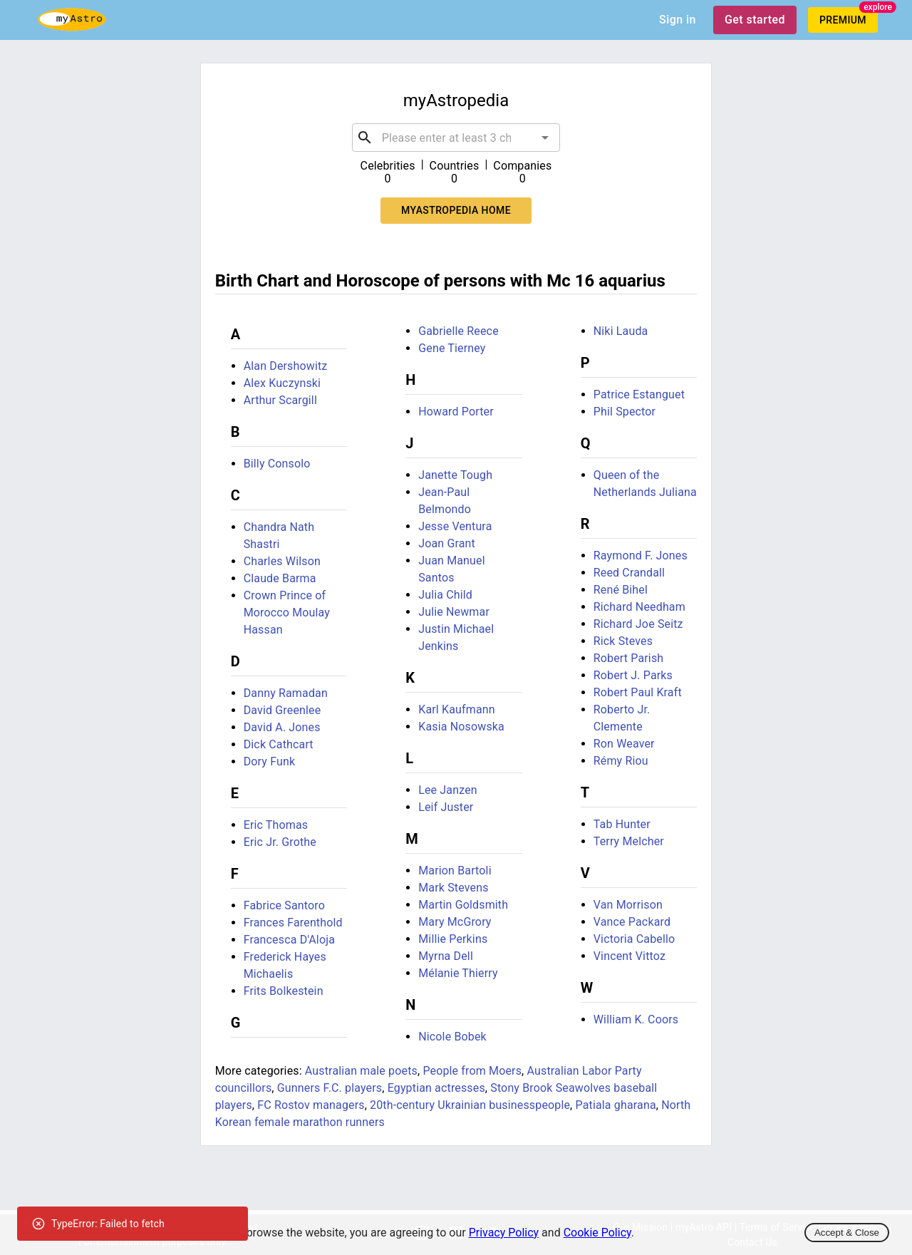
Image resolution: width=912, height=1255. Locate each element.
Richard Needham (639, 607)
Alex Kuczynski (282, 383)
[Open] (545, 138)
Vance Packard (632, 922)
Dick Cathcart (279, 744)
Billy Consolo (277, 463)
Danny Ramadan (286, 693)
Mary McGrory (454, 922)
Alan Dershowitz (286, 366)
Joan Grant (446, 543)
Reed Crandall (629, 572)
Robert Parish (629, 658)
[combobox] (456, 137)
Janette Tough (455, 475)
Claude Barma (280, 578)
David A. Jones (282, 727)
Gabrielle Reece (458, 331)
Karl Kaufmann (456, 709)
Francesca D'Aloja (289, 939)
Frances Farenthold (293, 922)
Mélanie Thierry (457, 973)
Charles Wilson (282, 561)
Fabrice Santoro (284, 905)
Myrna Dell (445, 956)
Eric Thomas (276, 825)
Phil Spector (625, 411)
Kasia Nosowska (461, 726)
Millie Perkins (452, 939)
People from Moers (472, 1071)
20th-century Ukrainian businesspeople (470, 1105)
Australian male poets (361, 1071)
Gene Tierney (451, 348)
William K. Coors (636, 1019)
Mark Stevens (453, 887)
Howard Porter (456, 411)
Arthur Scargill (280, 400)
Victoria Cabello (634, 939)
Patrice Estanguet (639, 394)
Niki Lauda (621, 331)
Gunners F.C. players (329, 1088)
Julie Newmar (453, 612)
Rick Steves (623, 641)
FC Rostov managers (310, 1105)
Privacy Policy (504, 1232)
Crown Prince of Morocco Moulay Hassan (287, 612)
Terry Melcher (629, 841)
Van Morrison (628, 904)
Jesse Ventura (455, 526)
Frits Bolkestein (283, 991)
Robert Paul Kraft (638, 692)
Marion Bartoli (454, 870)
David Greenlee (282, 710)
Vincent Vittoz (629, 956)
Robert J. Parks (633, 675)
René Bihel (621, 589)
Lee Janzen (447, 790)
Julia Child (445, 594)
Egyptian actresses (436, 1088)
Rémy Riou (621, 761)
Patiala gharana (616, 1105)
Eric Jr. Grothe (280, 842)
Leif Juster (445, 807)
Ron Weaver (624, 743)
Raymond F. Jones (641, 555)
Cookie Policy (597, 1232)
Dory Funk (270, 761)
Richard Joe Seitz (638, 624)
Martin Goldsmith (463, 904)
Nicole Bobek (452, 1036)
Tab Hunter (622, 824)
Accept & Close (846, 1232)
